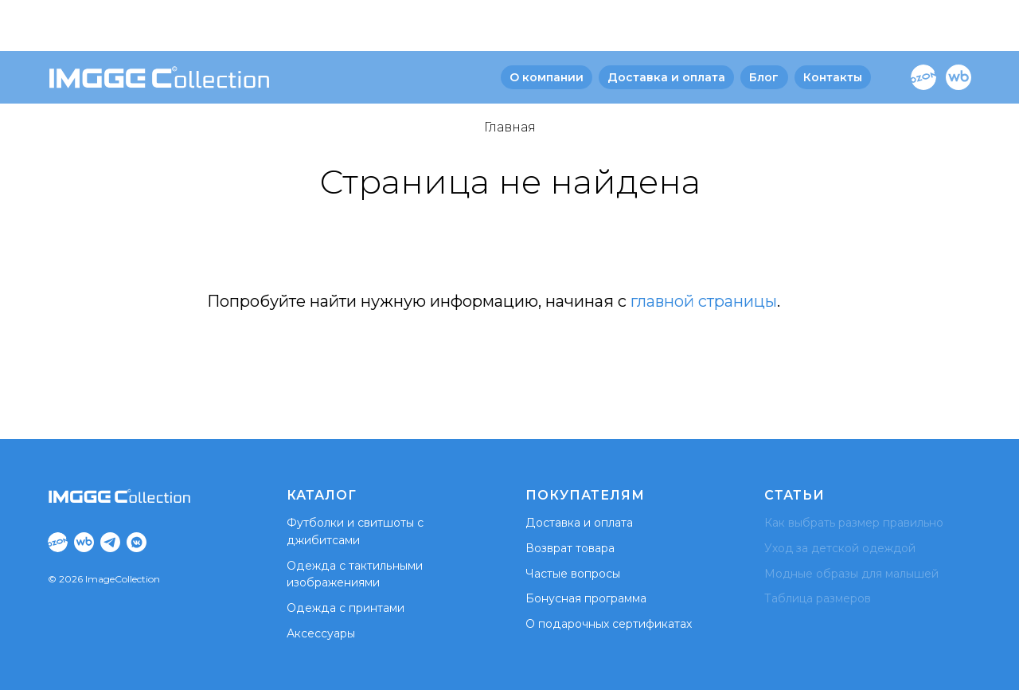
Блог (764, 26)
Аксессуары (321, 633)
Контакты (832, 26)
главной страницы (704, 301)
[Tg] (110, 542)
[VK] (136, 542)
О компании (547, 26)
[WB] (958, 26)
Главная (510, 127)
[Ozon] (923, 26)
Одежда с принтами (345, 608)
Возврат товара (570, 548)
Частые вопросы (572, 574)
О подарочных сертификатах (608, 624)
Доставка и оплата (666, 26)
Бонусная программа (585, 598)
